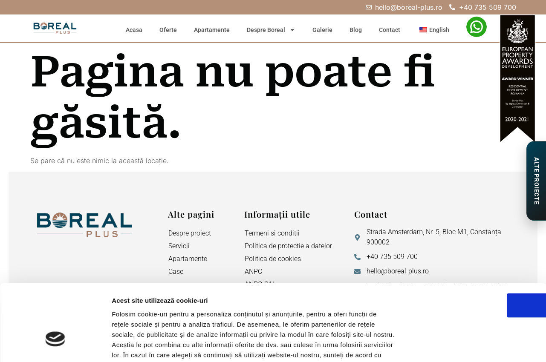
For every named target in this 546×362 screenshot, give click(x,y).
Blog (356, 29)
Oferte (168, 29)
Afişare (426, 345)
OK (475, 246)
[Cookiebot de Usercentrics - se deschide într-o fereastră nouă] (55, 345)
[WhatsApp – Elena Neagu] (476, 27)
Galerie (322, 29)
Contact (389, 29)
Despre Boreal (271, 30)
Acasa (134, 29)
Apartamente (212, 29)
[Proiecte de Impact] (536, 181)
